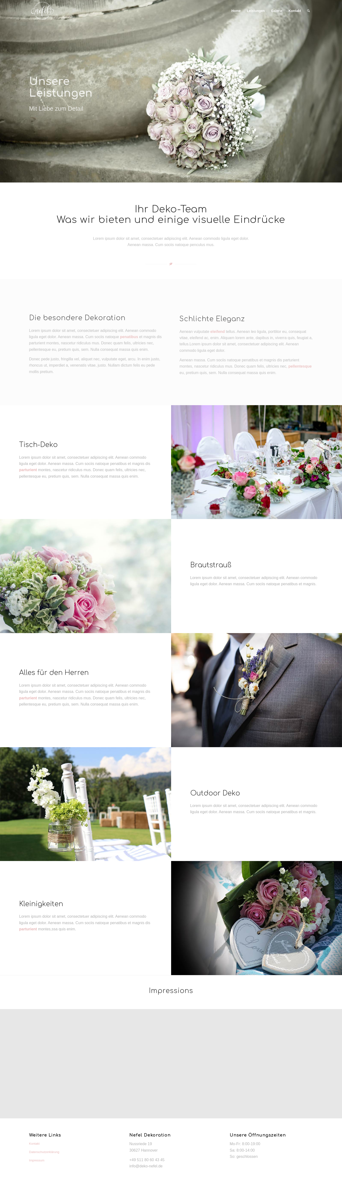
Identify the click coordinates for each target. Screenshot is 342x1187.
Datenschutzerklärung (44, 1152)
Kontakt (34, 1143)
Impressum (36, 1160)
